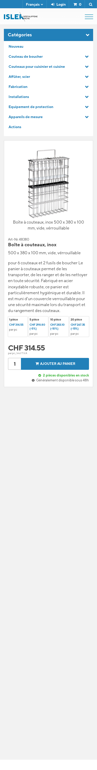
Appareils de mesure (26, 117)
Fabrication (18, 87)
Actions (15, 127)
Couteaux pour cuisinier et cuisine (37, 66)
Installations (19, 97)
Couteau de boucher (26, 56)
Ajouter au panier (54, 364)
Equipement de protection (31, 107)
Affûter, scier (19, 77)
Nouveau (16, 46)
